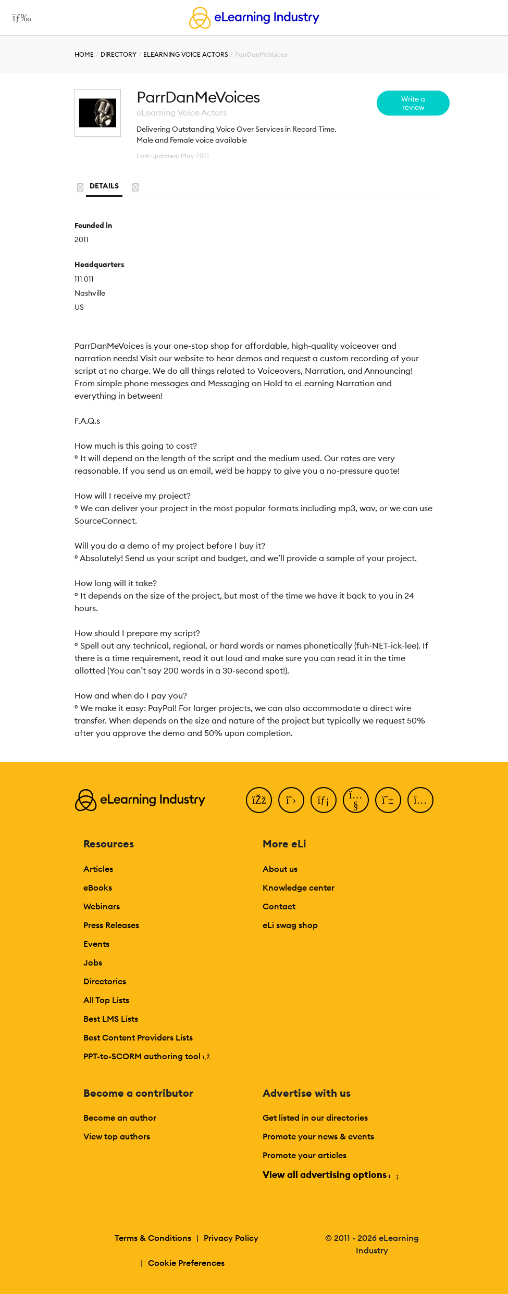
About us (280, 869)
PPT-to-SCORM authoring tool (146, 1056)
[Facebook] (259, 800)
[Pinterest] (388, 800)
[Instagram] (420, 800)
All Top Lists (106, 1000)
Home (84, 54)
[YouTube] (356, 800)
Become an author (119, 1117)
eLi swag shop (290, 925)
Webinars (101, 906)
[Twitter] (291, 800)
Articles (98, 869)
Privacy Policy (231, 1238)
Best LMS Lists (110, 1018)
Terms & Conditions (153, 1238)
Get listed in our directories (315, 1117)
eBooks (97, 887)
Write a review (413, 103)
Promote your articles (304, 1155)
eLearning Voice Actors (185, 54)
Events (96, 943)
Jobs (92, 962)
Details (104, 186)
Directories (104, 981)
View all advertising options (330, 1175)
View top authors (116, 1136)
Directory (119, 54)
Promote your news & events (318, 1136)
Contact (279, 906)
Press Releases (111, 925)
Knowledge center (298, 887)
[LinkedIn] (324, 800)
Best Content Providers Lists (138, 1037)
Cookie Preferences (186, 1263)
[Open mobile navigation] (19, 17)
